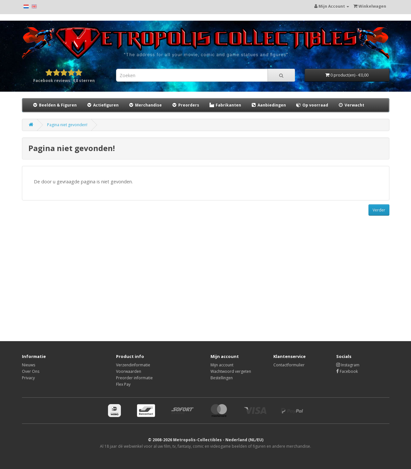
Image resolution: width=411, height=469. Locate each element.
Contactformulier (289, 365)
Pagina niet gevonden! (67, 124)
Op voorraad (312, 105)
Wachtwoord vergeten (230, 371)
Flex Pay (123, 384)
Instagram (347, 365)
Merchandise (145, 105)
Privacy (28, 378)
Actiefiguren (102, 105)
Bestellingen (221, 378)
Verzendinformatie (133, 365)
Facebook (347, 371)
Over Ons (30, 371)
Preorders (185, 105)
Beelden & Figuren (54, 105)
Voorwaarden (128, 371)
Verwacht (351, 105)
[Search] (281, 75)
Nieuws (28, 365)
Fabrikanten (225, 105)
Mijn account (221, 365)
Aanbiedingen (268, 105)
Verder (379, 210)
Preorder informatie (134, 378)
